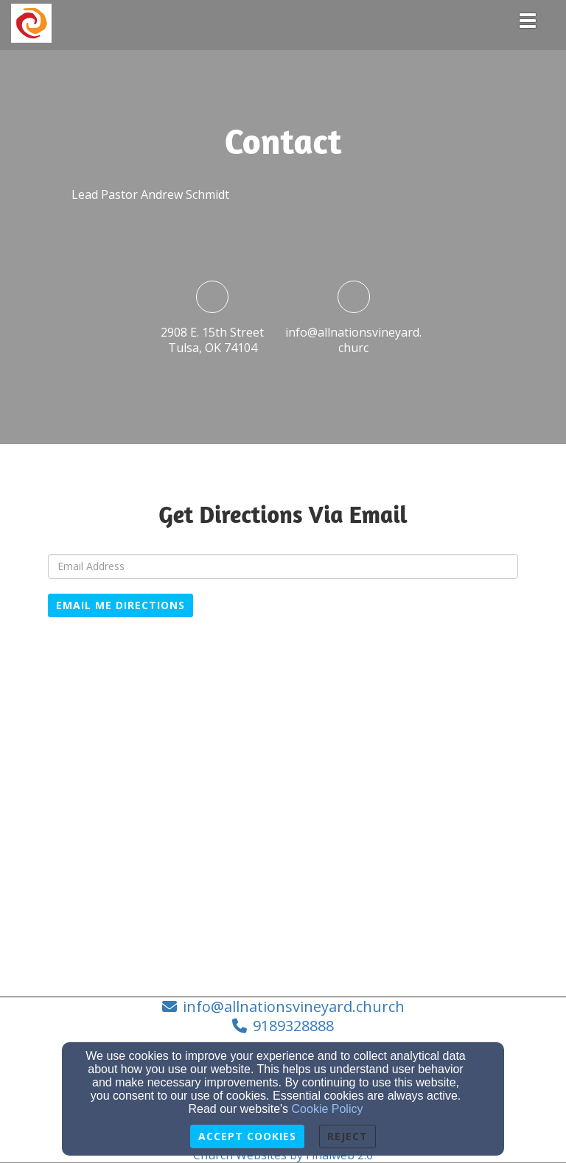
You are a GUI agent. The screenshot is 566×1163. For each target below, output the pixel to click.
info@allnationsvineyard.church (294, 1006)
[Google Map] (283, 834)
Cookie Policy (327, 1109)
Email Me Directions (120, 605)
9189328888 (293, 1026)
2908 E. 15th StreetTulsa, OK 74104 (212, 340)
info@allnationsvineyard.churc (353, 340)
